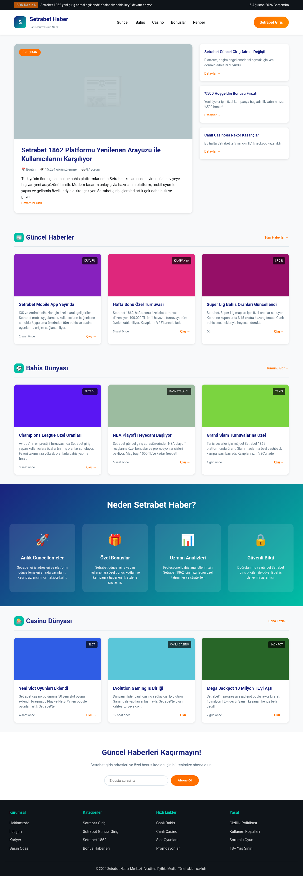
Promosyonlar (168, 848)
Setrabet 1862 (95, 840)
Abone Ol (185, 780)
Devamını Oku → (33, 203)
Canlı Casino (166, 831)
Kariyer (15, 840)
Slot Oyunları (167, 840)
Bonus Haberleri (96, 848)
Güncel (123, 22)
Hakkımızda (19, 823)
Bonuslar (178, 22)
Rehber (199, 22)
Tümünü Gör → (277, 368)
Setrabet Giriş (271, 22)
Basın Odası (19, 848)
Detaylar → (212, 73)
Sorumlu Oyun (241, 840)
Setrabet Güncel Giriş (100, 831)
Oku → (91, 336)
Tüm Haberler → (276, 237)
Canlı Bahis (165, 823)
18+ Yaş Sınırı (241, 848)
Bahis (140, 22)
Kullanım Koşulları (245, 831)
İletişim (15, 831)
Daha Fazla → (278, 621)
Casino (158, 22)
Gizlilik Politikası (243, 823)
